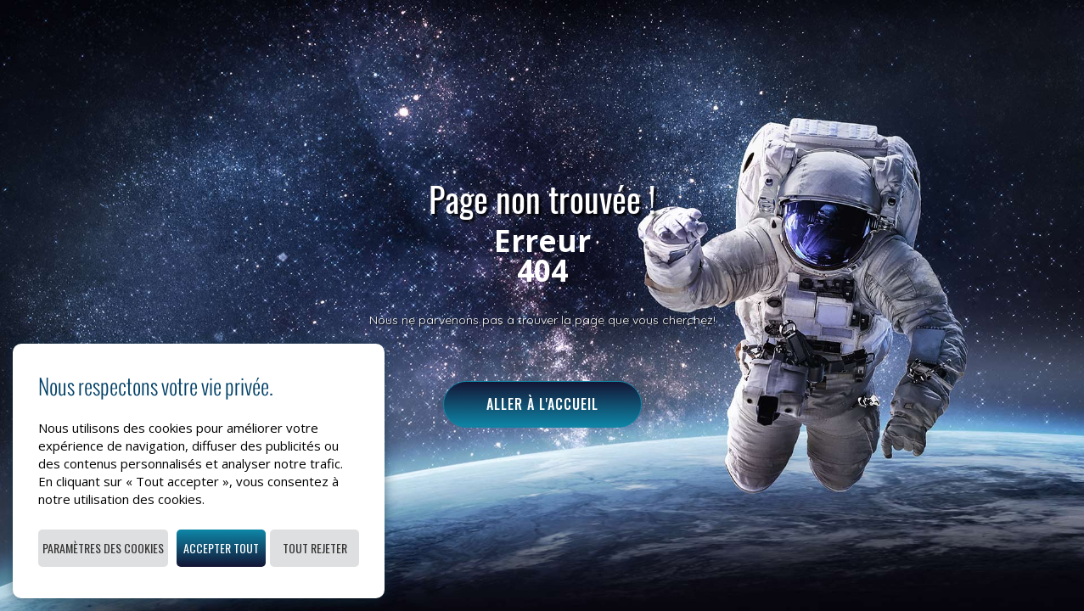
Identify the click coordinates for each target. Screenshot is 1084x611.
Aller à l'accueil (542, 404)
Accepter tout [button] (221, 548)
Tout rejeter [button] (315, 548)
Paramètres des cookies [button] (103, 548)
